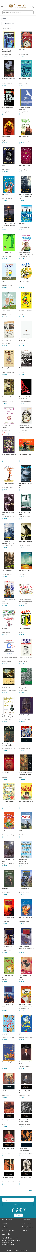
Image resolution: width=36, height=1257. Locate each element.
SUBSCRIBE (18, 1205)
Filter (4, 19)
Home (4, 28)
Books (9, 28)
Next (30, 1190)
